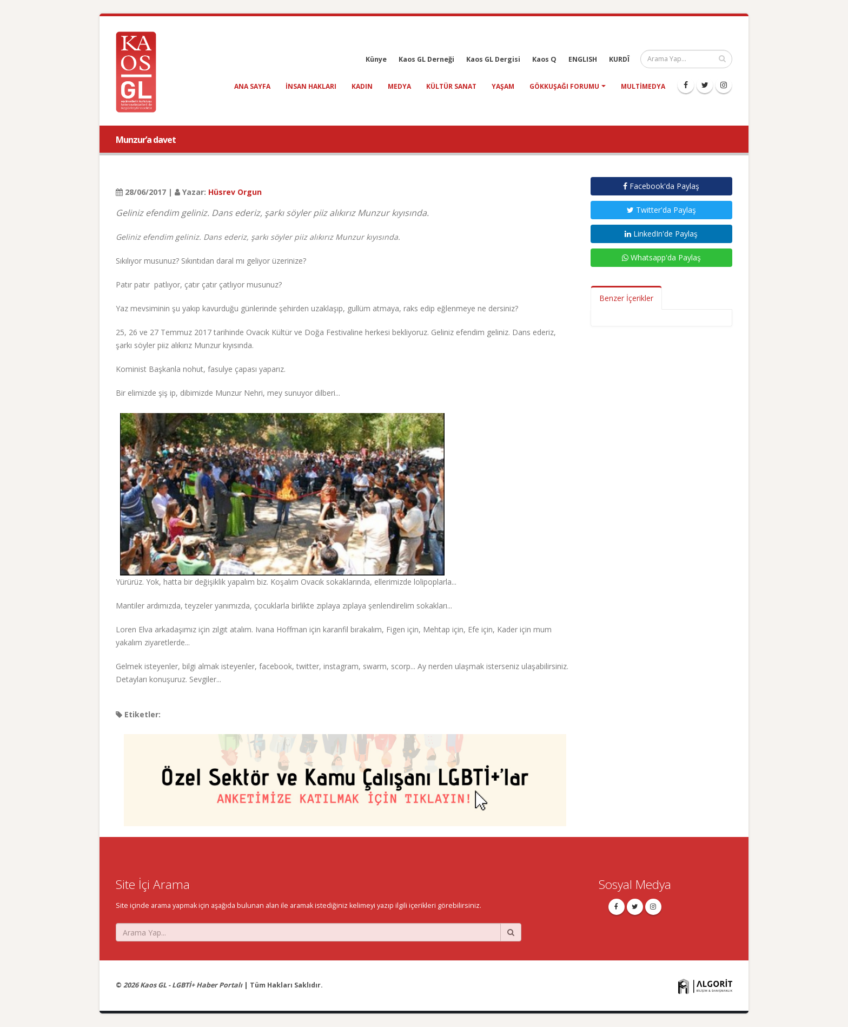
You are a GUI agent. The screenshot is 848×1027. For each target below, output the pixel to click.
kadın (362, 86)
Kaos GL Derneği (426, 59)
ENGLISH (582, 59)
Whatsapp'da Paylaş (661, 257)
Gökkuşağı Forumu (564, 86)
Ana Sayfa (252, 86)
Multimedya (643, 86)
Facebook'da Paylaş (661, 186)
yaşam (503, 86)
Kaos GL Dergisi (493, 59)
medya (399, 86)
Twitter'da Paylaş (661, 210)
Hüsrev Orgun (235, 192)
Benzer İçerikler (626, 298)
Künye (376, 59)
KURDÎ (619, 59)
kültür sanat (451, 86)
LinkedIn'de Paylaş (661, 233)
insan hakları (311, 86)
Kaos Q (544, 59)
